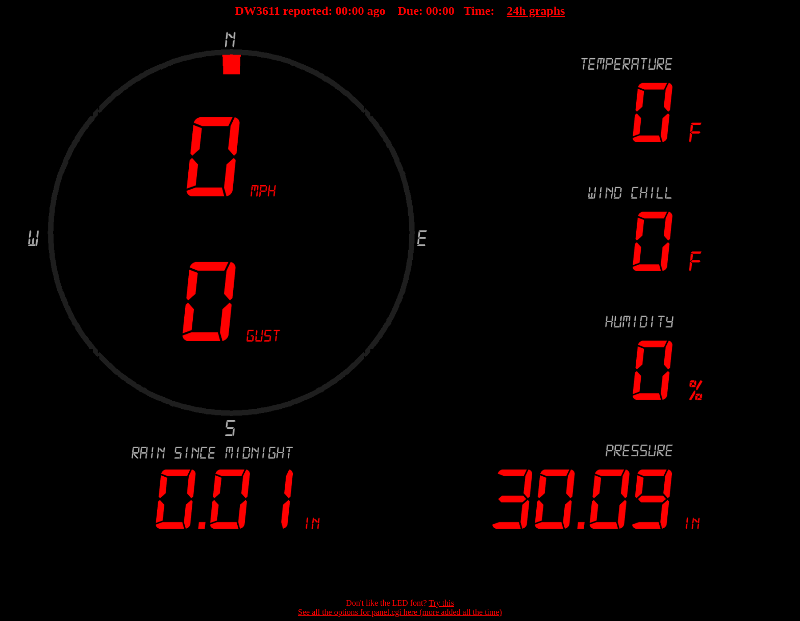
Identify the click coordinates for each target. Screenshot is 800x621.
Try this (441, 603)
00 (342, 10)
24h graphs (536, 10)
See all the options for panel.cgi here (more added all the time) (400, 612)
